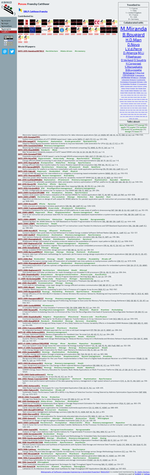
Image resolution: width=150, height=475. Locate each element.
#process (79, 321)
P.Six (132, 116)
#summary (63, 410)
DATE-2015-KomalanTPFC (29, 137)
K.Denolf (143, 101)
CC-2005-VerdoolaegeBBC (29, 279)
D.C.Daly (125, 101)
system (143, 127)
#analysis (45, 150)
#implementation (63, 212)
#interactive (81, 418)
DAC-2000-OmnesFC (27, 418)
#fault (65, 171)
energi (141, 125)
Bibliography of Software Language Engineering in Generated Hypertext (70, 472)
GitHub (147, 474)
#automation (56, 141)
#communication (45, 283)
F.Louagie (146, 101)
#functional (73, 317)
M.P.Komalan (121, 99)
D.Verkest (127, 60)
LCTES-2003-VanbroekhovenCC (32, 374)
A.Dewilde (139, 101)
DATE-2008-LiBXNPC (27, 219)
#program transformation (66, 274)
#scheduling (117, 310)
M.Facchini (139, 86)
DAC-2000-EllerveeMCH (28, 414)
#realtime (81, 259)
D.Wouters (130, 118)
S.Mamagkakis (133, 66)
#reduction (55, 397)
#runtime (96, 158)
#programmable (98, 219)
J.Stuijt (142, 103)
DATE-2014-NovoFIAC (27, 158)
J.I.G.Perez (145, 86)
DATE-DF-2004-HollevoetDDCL (31, 332)
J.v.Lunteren (136, 118)
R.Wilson (132, 114)
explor (133, 127)
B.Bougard (133, 34)
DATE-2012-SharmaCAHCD (29, 175)
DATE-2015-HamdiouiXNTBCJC (31, 51)
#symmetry (83, 243)
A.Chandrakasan (129, 101)
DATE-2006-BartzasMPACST (30, 252)
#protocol (87, 239)
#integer (73, 279)
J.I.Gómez (135, 86)
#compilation (61, 422)
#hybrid (73, 171)
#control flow (49, 458)
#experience (61, 279)
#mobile (68, 192)
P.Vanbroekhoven (136, 90)
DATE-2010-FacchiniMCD (29, 188)
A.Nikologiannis (144, 107)
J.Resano (144, 88)
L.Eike (133, 118)
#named (55, 466)
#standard (96, 291)
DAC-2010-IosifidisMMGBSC (30, 180)
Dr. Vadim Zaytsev (142, 472)
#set (108, 197)
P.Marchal (139, 73)
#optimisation (101, 180)
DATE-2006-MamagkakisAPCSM (32, 263)
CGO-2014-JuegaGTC (27, 141)
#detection (82, 197)
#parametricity (90, 141)
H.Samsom (135, 103)
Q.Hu (140, 99)
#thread (83, 270)
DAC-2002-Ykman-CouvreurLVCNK (33, 379)
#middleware (59, 239)
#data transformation (51, 356)
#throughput (103, 418)
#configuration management (59, 188)
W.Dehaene (129, 72)
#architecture (52, 51)
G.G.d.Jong (130, 116)
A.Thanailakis (138, 92)
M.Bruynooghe (133, 69)
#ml (91, 197)
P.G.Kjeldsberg (124, 82)
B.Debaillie (143, 99)
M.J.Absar (133, 84)
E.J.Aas (141, 90)
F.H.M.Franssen (126, 103)
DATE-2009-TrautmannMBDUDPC (32, 208)
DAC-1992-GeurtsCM (27, 462)
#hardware (72, 310)
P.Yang (138, 114)
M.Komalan (144, 103)
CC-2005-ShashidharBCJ (28, 274)
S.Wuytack (126, 116)
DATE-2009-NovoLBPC (28, 204)
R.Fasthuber (132, 88)
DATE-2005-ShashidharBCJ (30, 317)
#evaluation (57, 192)
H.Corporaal (133, 63)
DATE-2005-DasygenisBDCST (31, 298)
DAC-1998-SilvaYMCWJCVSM (30, 442)
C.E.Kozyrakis (130, 92)
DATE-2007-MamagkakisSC (30, 239)
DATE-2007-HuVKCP (26, 235)
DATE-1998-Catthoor (27, 449)
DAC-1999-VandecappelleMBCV (31, 438)
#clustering (61, 167)
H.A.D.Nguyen (138, 116)
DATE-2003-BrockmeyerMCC (30, 363)
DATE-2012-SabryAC (27, 171)
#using (103, 438)
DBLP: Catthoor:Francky (36, 11)
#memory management (54, 145)
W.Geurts (133, 80)
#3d (42, 188)
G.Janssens (139, 75)
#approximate (44, 158)
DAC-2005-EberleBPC (27, 283)
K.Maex (134, 92)
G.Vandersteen (122, 101)
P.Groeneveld (125, 114)
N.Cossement (144, 114)
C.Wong (135, 114)
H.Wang (133, 101)
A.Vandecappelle (129, 86)
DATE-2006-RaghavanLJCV (29, 270)
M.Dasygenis (140, 105)
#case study (58, 158)
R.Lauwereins (142, 84)
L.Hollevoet (136, 101)
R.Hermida (125, 107)
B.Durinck (143, 105)
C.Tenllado (142, 77)
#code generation (73, 141)
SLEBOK (138, 474)
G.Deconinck (125, 80)
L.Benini (122, 86)
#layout (59, 405)
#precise (62, 184)
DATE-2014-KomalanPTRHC (30, 154)
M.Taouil (141, 116)
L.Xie (134, 116)
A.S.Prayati (140, 114)
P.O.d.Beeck (136, 107)
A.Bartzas (142, 92)
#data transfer (75, 422)
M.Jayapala (132, 82)
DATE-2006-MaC (25, 259)
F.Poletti (128, 107)
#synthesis (80, 442)
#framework (74, 167)
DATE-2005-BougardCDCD (29, 291)
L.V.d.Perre (133, 49)
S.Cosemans (124, 105)
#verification (101, 274)
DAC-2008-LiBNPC (26, 212)
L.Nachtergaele (131, 103)
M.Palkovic (134, 77)
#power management (51, 175)
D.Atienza (130, 53)
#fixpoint (53, 230)
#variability (69, 175)
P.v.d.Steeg (129, 114)
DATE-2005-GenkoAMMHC (29, 305)
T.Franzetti (122, 92)
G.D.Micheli (121, 107)
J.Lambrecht (140, 107)
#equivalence (47, 274)
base (137, 131)
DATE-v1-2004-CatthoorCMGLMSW (33, 343)
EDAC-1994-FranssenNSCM (30, 458)
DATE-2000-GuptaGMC (28, 429)
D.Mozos (122, 90)
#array (51, 287)
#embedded (54, 171)
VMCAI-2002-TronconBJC (29, 397)
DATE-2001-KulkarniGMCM (29, 405)
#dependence (43, 235)
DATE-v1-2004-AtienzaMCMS (31, 336)
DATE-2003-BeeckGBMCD (29, 356)
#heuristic (84, 310)
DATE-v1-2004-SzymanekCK (30, 348)
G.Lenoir (146, 99)
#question (83, 343)
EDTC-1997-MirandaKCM (28, 454)
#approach (42, 171)
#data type (49, 252)
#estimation (57, 235)
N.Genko (146, 105)
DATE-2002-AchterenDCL (29, 386)
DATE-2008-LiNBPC (26, 223)
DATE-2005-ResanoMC (28, 310)
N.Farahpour (129, 99)
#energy (70, 158)
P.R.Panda (138, 99)
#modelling (57, 291)
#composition (47, 163)
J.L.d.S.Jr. (121, 116)
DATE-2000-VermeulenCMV (30, 434)
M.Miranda (133, 28)
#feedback (61, 438)
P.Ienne (133, 99)
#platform (95, 167)
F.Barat (133, 107)
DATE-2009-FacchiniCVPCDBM (31, 192)
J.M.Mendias (125, 77)
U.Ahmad (135, 99)
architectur (138, 129)
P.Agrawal (128, 88)
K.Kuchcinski (131, 90)
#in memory (80, 51)
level (127, 129)
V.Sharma (121, 105)
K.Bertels (144, 116)
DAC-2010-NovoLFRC (27, 184)
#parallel (114, 180)
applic (123, 127)
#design (71, 197)
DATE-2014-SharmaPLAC (28, 163)
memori (131, 125)
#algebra (47, 317)
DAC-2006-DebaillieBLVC (29, 248)
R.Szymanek (127, 90)
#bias (54, 150)
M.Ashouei (128, 105)
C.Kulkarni (122, 103)
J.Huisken (131, 105)
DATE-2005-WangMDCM (28, 321)
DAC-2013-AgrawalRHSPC (29, 167)
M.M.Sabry (140, 82)
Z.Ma (145, 82)
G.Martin (122, 114)
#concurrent (50, 410)
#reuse (45, 386)
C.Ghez (136, 88)
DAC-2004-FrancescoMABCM (30, 328)
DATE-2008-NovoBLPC (28, 230)
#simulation (80, 208)
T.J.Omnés (144, 90)
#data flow (60, 163)
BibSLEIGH (105, 472)
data (122, 125)
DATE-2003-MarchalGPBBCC (30, 367)
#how (50, 212)
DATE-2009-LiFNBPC (27, 197)
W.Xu (134, 105)
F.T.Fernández (125, 99)
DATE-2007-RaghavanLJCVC (30, 243)
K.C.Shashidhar (125, 84)
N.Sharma (123, 88)
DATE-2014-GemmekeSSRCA (30, 145)
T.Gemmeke (138, 103)
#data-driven (66, 51)
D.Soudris (140, 60)
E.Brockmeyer (129, 75)
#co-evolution (58, 197)
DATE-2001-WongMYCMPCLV (30, 410)
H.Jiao (146, 116)
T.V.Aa (131, 107)
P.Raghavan (133, 56)
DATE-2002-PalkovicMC (28, 390)
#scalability (94, 259)
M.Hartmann (140, 88)
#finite (53, 184)
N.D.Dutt (126, 92)
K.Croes (124, 116)
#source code (86, 274)
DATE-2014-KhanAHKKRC (29, 150)
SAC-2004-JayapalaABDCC (29, 352)
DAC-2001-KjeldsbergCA (28, 401)
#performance (83, 158)
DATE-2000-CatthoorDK (28, 422)
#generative (61, 454)
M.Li (141, 53)
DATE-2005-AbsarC (26, 287)
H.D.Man (134, 39)
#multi (86, 167)
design (128, 131)
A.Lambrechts (140, 79)
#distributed (63, 270)
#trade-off (106, 259)
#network (80, 252)
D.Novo (133, 44)
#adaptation (42, 141)
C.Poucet (136, 105)
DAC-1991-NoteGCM (26, 466)
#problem (72, 343)
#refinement (65, 230)
